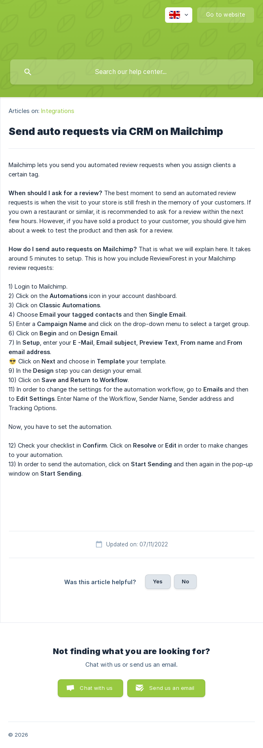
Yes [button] (158, 581)
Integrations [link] (57, 110)
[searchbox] (131, 72)
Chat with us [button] (96, 688)
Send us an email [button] (171, 688)
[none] (178, 15)
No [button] (185, 581)
